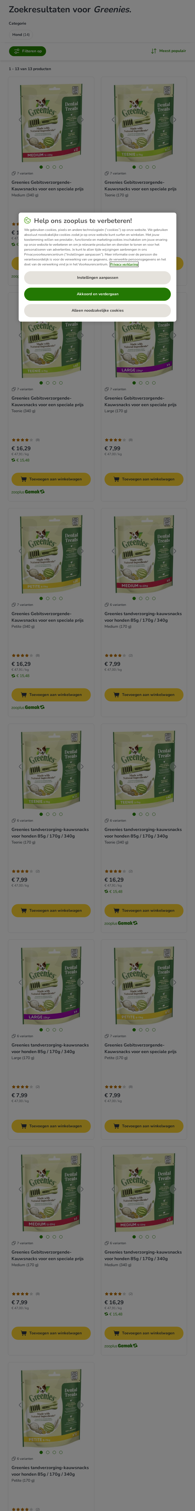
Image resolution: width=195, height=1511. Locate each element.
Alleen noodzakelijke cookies (98, 310)
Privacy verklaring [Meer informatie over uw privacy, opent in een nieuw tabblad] (124, 264)
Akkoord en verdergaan (97, 294)
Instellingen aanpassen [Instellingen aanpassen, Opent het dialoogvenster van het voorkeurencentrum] (97, 277)
